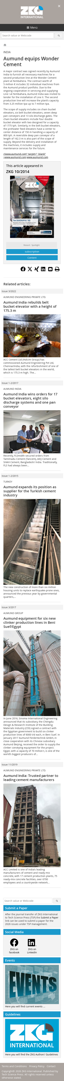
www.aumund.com (37, 157)
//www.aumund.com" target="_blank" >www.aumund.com (24, 155)
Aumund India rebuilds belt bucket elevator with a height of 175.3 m (29, 306)
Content (32, 257)
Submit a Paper (49, 917)
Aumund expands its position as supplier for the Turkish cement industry (29, 491)
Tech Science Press (12, 1074)
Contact (51, 1066)
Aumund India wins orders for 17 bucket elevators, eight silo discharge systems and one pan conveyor (30, 400)
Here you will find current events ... (25, 1006)
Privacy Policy (36, 1066)
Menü (34, 27)
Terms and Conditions (14, 1066)
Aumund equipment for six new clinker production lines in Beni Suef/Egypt (29, 622)
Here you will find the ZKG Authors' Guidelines (31, 1054)
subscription (32, 251)
